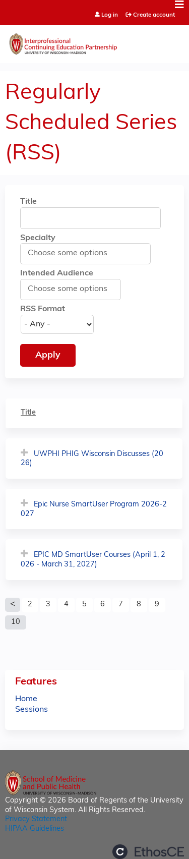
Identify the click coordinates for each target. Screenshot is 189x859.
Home (26, 699)
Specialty (37, 238)
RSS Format (42, 309)
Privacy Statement (36, 819)
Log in (109, 15)
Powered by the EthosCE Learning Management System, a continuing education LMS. (148, 851)
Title (28, 202)
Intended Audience (56, 273)
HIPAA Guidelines (34, 829)
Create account (154, 15)
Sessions (31, 710)
